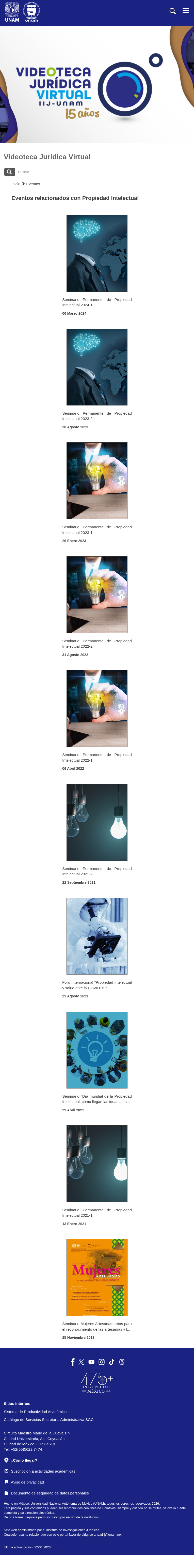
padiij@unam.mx (110, 1534)
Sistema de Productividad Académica (35, 1411)
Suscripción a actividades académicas (40, 1471)
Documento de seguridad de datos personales (47, 1493)
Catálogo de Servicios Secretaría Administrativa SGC (49, 1419)
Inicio (15, 184)
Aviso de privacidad (24, 1482)
